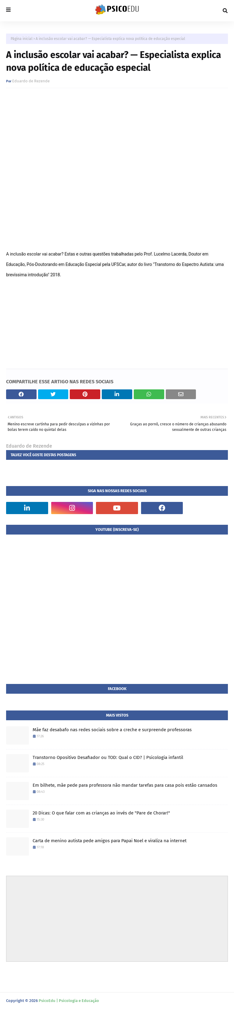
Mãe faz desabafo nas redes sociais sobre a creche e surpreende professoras (112, 729)
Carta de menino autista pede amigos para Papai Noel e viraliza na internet (109, 840)
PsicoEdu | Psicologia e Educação (69, 1000)
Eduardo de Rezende (31, 81)
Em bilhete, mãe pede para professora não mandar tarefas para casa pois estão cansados (125, 785)
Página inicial (22, 39)
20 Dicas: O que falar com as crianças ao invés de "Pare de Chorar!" (101, 813)
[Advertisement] (117, 918)
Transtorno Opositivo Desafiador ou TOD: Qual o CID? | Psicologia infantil (108, 757)
